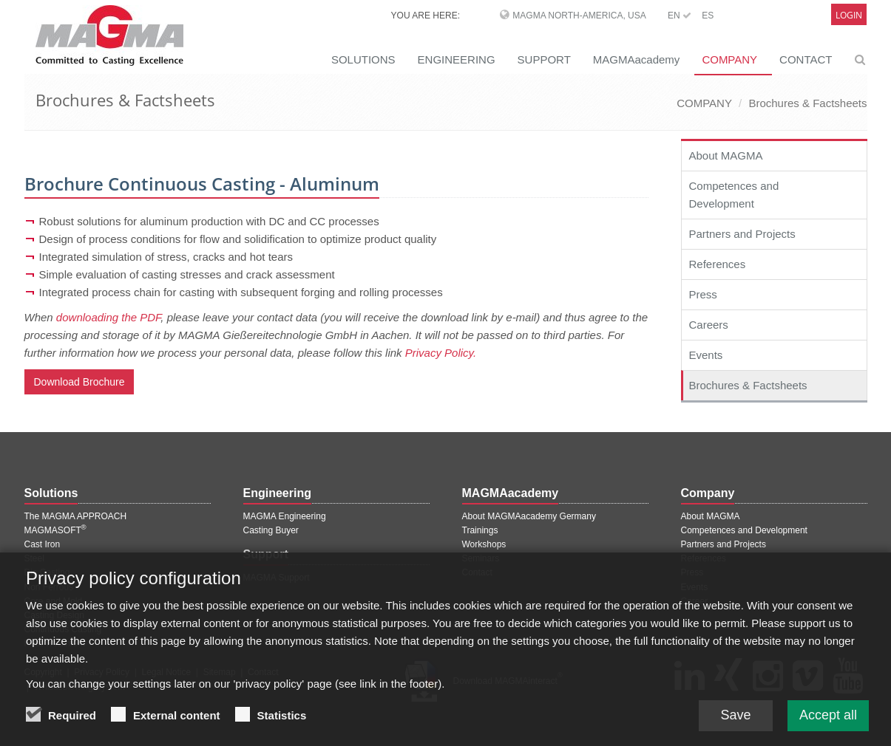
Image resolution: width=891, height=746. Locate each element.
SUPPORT (544, 59)
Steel (34, 558)
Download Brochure (79, 382)
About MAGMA (726, 155)
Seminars (481, 558)
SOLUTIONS (363, 59)
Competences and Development (734, 194)
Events (706, 355)
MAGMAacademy (636, 59)
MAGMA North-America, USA (579, 15)
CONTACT (805, 59)
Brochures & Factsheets (807, 103)
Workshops (484, 544)
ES (708, 15)
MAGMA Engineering (284, 516)
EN (679, 15)
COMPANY (729, 59)
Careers (708, 324)
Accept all (828, 723)
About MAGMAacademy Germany (529, 516)
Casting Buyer (271, 530)
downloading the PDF (108, 317)
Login (849, 15)
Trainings (480, 530)
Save (735, 723)
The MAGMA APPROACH (75, 516)
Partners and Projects (742, 233)
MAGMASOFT (55, 530)
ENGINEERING (456, 59)
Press (703, 294)
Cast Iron (42, 544)
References (717, 264)
